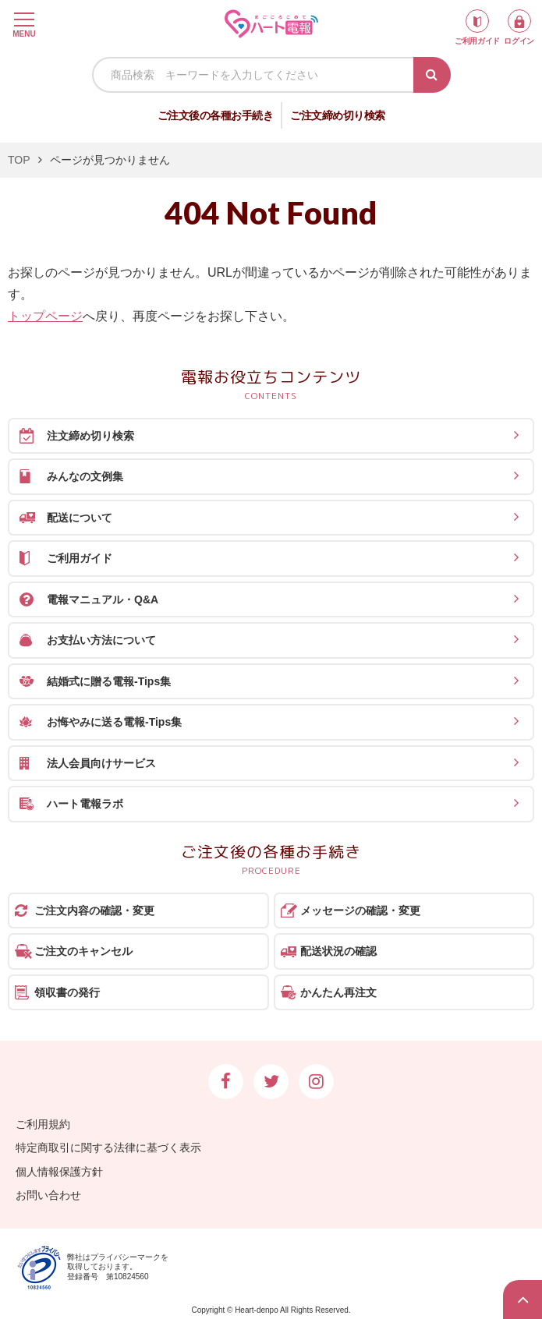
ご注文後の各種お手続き (216, 115)
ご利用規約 (43, 1124)
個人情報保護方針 (59, 1171)
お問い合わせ (48, 1195)
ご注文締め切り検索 (337, 115)
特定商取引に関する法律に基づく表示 (108, 1147)
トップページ (45, 316)
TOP (19, 160)
